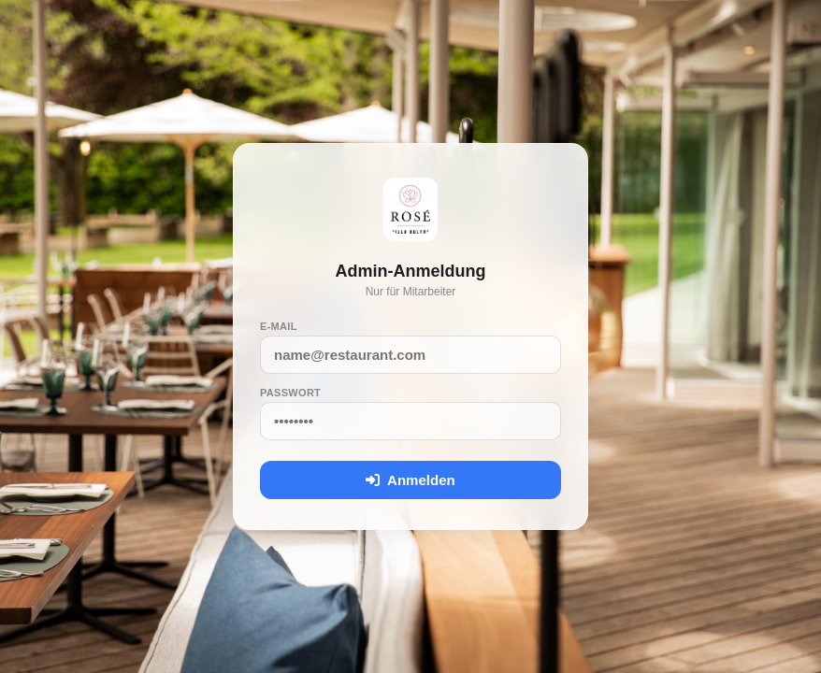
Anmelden (410, 480)
